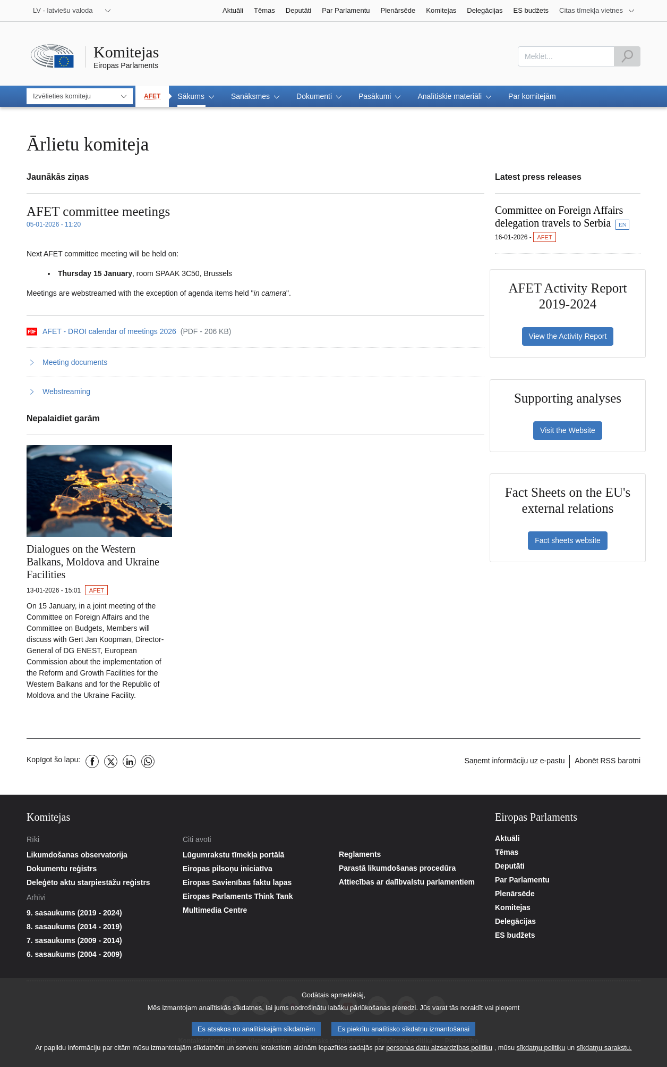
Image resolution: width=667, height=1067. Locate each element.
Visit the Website (567, 430)
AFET (152, 96)
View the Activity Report (568, 336)
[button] (196, 96)
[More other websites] (597, 10)
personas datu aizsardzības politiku (439, 1050)
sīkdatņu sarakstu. (604, 1050)
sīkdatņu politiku (541, 1050)
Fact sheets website (568, 540)
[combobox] (566, 56)
